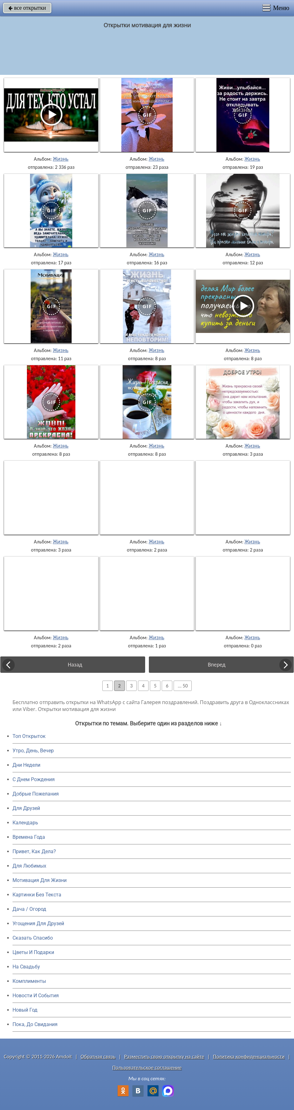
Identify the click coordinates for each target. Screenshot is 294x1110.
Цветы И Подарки (33, 952)
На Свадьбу (26, 967)
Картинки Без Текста (37, 895)
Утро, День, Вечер (33, 751)
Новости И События (36, 995)
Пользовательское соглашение (146, 1067)
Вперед (217, 664)
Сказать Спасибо (33, 938)
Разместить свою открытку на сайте (164, 1056)
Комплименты (29, 981)
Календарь (25, 823)
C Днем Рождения (34, 779)
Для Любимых (29, 866)
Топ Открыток (29, 736)
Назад (75, 664)
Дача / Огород (29, 909)
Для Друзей (26, 808)
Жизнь (60, 159)
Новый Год (25, 1010)
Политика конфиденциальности (249, 1056)
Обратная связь (98, 1056)
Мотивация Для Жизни (40, 880)
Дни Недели (26, 765)
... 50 (183, 686)
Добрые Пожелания (36, 794)
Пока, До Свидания (35, 1024)
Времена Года (29, 837)
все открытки (27, 8)
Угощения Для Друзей (38, 923)
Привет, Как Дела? (34, 851)
